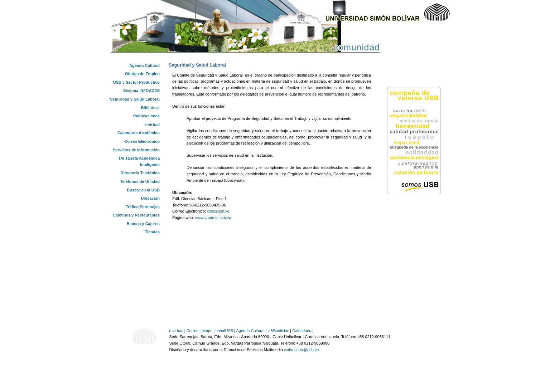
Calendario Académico (138, 133)
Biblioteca (150, 108)
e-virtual (152, 124)
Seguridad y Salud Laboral (135, 99)
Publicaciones (146, 116)
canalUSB (224, 330)
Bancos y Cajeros (143, 223)
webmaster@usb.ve (301, 349)
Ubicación (150, 198)
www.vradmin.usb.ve (213, 217)
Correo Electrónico (142, 141)
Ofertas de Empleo (142, 74)
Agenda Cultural (144, 65)
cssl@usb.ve (218, 211)
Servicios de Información (136, 150)
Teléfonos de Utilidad (140, 181)
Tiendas (152, 232)
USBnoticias (278, 330)
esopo (207, 330)
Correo (193, 330)
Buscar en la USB (143, 190)
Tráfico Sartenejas (143, 207)
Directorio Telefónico (140, 173)
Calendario (301, 330)
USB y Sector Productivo (136, 82)
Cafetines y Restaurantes (136, 215)
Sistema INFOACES (141, 90)
